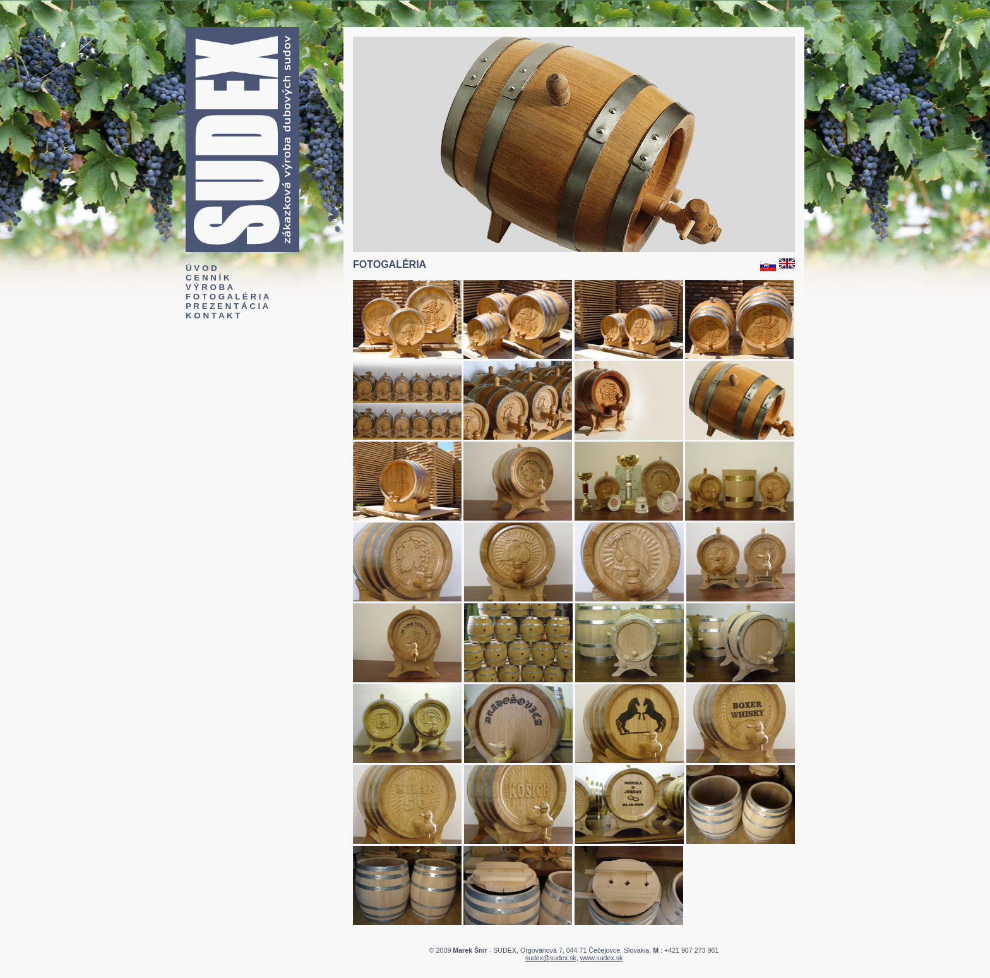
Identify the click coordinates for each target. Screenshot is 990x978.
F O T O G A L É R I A (227, 296)
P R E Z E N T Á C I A (227, 306)
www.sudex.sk (601, 958)
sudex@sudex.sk (550, 958)
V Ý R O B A (209, 287)
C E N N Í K (208, 277)
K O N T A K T (213, 315)
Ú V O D (201, 268)
